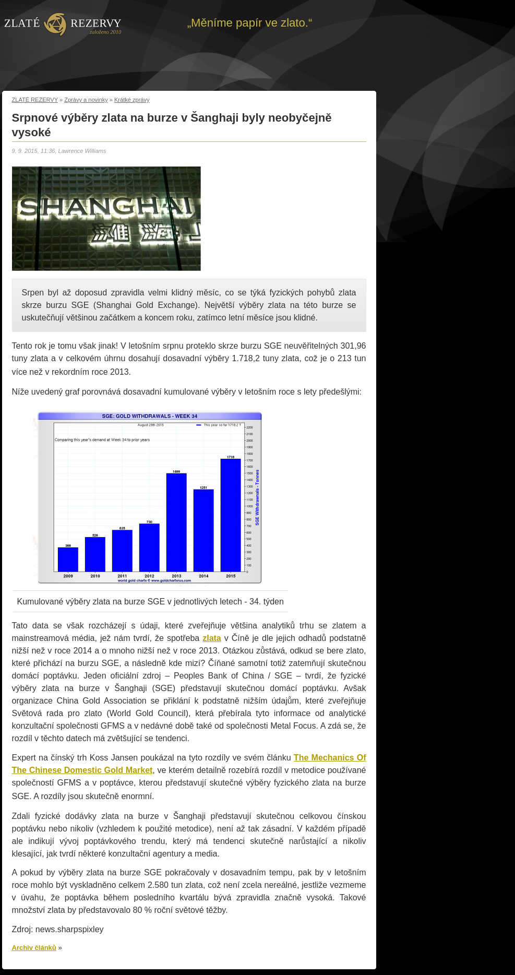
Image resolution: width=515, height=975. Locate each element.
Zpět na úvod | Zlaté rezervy (63, 23)
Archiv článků (34, 948)
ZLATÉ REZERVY (35, 100)
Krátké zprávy (132, 100)
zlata (211, 638)
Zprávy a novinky (86, 100)
